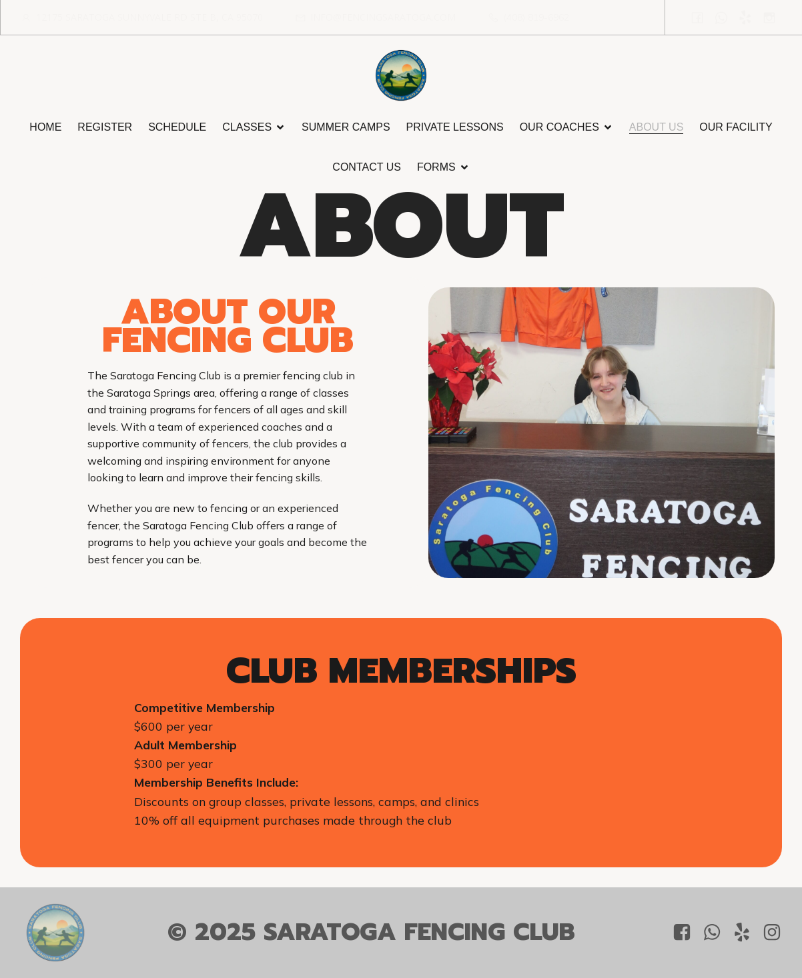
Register (104, 127)
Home (45, 127)
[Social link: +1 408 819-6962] (721, 17)
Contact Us (366, 167)
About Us (656, 127)
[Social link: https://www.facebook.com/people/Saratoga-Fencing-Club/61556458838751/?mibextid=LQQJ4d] (697, 17)
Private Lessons (455, 127)
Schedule (177, 127)
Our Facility (735, 127)
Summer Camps (346, 127)
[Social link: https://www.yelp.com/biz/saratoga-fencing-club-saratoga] (745, 17)
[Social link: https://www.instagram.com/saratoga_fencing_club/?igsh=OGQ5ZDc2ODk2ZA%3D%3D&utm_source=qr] (769, 17)
